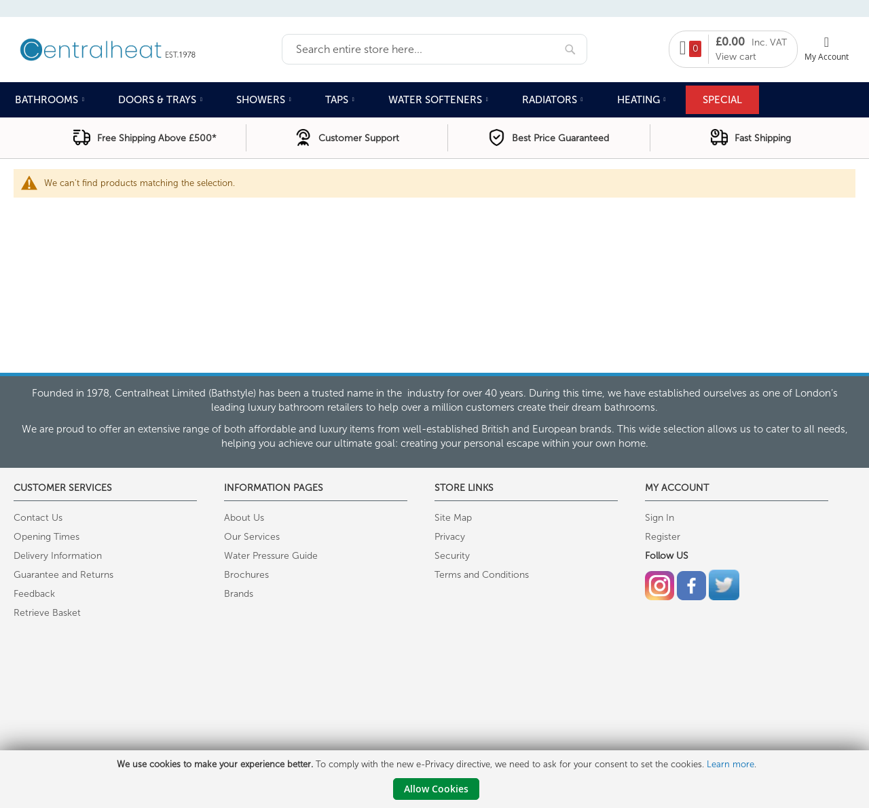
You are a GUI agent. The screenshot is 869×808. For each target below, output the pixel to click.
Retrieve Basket (47, 613)
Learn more (730, 764)
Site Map (453, 518)
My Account (827, 56)
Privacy (449, 537)
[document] (436, 779)
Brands (238, 594)
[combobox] (434, 49)
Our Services (252, 537)
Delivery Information (58, 556)
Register (662, 537)
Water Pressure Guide (271, 556)
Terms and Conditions (481, 575)
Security (452, 556)
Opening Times (46, 537)
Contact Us (38, 518)
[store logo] (148, 48)
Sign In (659, 518)
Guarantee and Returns (63, 575)
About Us (244, 518)
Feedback (34, 594)
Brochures (246, 575)
